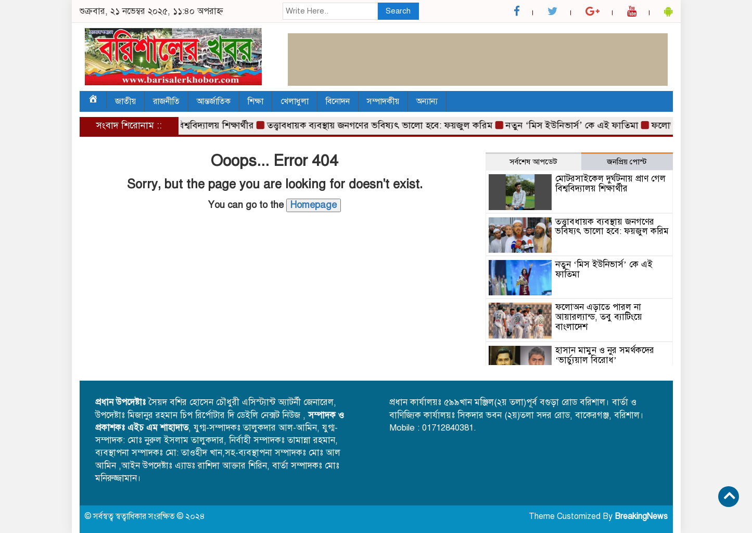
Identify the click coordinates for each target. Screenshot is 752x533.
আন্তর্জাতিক (214, 101)
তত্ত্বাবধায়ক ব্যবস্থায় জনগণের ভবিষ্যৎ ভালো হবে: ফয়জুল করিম (383, 125)
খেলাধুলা (295, 101)
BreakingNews (641, 516)
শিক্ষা (255, 101)
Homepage (313, 205)
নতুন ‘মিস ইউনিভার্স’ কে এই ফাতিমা (575, 125)
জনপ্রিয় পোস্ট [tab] (627, 161)
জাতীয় (125, 101)
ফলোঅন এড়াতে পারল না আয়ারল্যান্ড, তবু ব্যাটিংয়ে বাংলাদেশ (598, 317)
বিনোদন (338, 101)
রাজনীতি (166, 101)
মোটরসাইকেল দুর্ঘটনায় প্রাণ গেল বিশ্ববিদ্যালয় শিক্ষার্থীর (610, 183)
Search (398, 11)
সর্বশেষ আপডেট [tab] (533, 161)
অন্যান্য (427, 101)
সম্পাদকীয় (383, 101)
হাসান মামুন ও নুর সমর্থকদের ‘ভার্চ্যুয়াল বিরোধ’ (604, 355)
